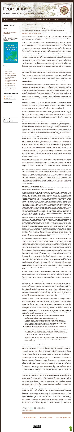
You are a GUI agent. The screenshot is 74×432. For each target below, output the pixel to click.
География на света (10, 85)
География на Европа (10, 83)
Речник (15, 19)
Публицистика (29, 410)
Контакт (56, 19)
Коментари (7, 98)
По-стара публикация (63, 417)
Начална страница (46, 417)
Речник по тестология (10, 87)
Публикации (8, 96)
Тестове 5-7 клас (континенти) (40, 19)
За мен (65, 19)
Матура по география (10, 73)
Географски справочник (10, 75)
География (15, 9)
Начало (6, 19)
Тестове (23, 19)
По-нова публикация (29, 417)
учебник (7, 68)
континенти (7, 70)
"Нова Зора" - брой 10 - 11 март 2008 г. (31, 33)
